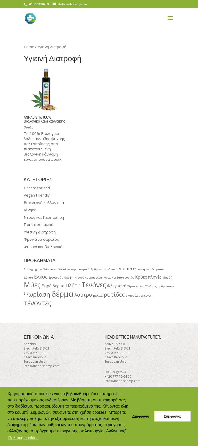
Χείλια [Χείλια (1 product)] (140, 286)
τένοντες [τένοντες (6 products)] (37, 302)
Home (29, 46)
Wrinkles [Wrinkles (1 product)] (64, 269)
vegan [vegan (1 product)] (53, 269)
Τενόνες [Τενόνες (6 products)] (93, 284)
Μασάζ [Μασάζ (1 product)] (167, 277)
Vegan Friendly (37, 195)
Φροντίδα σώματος (41, 239)
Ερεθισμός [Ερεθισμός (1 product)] (55, 277)
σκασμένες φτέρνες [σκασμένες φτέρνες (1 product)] (139, 295)
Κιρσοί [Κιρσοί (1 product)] (79, 277)
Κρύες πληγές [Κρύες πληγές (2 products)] (148, 277)
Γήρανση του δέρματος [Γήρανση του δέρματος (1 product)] (148, 269)
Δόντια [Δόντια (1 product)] (28, 277)
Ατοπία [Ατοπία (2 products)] (125, 269)
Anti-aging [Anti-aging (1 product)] (30, 269)
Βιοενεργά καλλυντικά (44, 202)
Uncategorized (37, 187)
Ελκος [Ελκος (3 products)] (40, 276)
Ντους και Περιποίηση (44, 217)
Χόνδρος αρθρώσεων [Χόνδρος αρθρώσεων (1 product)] (159, 286)
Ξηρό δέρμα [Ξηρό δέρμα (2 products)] (53, 286)
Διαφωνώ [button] (140, 416)
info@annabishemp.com (42, 366)
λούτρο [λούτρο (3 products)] (83, 294)
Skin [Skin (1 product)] (46, 269)
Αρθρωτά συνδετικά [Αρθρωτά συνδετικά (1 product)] (104, 269)
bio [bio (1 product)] (40, 269)
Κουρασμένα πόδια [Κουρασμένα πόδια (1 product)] (98, 277)
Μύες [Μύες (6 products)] (32, 284)
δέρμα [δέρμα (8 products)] (62, 294)
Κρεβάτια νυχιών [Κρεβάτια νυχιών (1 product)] (123, 277)
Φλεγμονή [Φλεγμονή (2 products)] (116, 286)
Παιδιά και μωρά (38, 224)
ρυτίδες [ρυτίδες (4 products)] (114, 294)
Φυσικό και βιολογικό (43, 246)
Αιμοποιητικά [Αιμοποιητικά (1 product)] (80, 269)
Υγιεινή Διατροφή (40, 231)
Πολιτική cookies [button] (23, 438)
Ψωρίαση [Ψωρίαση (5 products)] (37, 294)
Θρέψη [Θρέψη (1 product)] (68, 277)
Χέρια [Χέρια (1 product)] (131, 286)
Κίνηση (30, 209)
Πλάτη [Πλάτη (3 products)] (72, 285)
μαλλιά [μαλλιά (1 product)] (98, 295)
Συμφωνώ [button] (172, 416)
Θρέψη (28, 127)
